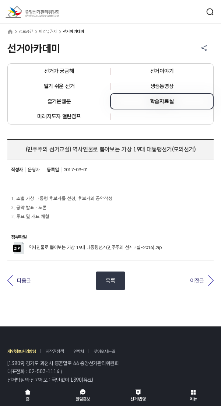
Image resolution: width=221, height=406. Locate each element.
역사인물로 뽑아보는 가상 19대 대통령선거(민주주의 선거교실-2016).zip (87, 247)
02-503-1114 (44, 371)
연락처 (78, 351)
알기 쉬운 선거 (59, 86)
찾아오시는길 (104, 351)
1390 (76, 380)
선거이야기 (162, 71)
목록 (110, 280)
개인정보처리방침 (21, 351)
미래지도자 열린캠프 (59, 116)
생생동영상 (162, 86)
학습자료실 (162, 101)
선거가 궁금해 (59, 71)
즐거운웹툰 (59, 101)
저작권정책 (55, 351)
